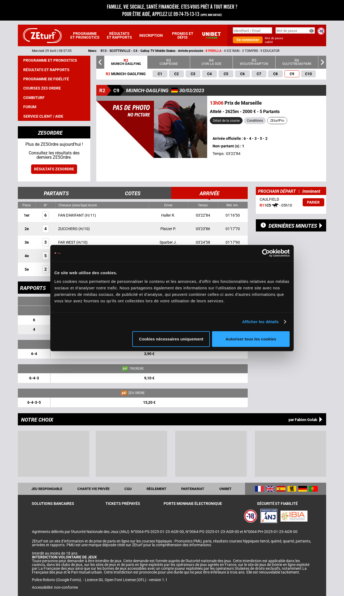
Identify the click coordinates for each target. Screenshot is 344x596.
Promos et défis (182, 35)
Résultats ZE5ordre (54, 169)
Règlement (156, 489)
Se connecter (247, 40)
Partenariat (192, 489)
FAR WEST (67, 242)
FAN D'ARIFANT (71, 215)
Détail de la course (226, 120)
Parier (313, 202)
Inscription (151, 35)
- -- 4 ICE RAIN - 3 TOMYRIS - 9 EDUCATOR (206, 51)
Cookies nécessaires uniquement (171, 338)
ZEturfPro (277, 120)
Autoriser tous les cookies (251, 338)
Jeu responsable (46, 489)
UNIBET (225, 489)
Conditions (255, 120)
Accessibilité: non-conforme (55, 587)
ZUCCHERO (68, 229)
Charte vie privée (93, 489)
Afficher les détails (260, 321)
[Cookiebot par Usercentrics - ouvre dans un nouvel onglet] (266, 253)
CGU (128, 489)
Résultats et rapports (119, 35)
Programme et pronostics (85, 35)
